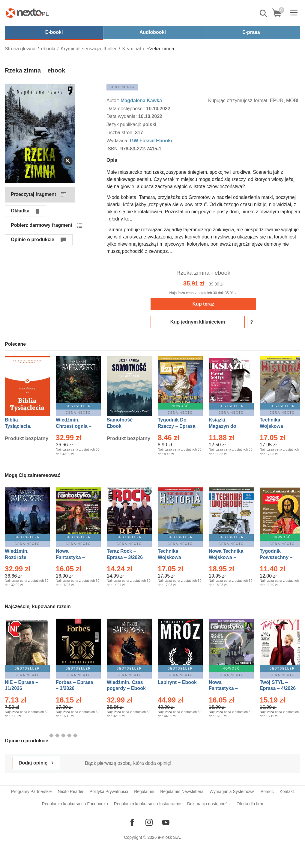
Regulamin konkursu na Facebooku (75, 803)
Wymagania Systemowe (232, 791)
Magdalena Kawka (141, 100)
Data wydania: (122, 116)
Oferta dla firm (250, 803)
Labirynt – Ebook (177, 682)
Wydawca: (118, 140)
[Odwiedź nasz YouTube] (166, 822)
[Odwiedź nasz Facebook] (132, 822)
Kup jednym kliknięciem (197, 321)
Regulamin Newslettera (182, 791)
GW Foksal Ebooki (151, 140)
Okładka (20, 210)
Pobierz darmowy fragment (41, 225)
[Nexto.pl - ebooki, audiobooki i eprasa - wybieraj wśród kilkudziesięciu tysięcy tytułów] (27, 12)
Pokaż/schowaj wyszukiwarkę (264, 13)
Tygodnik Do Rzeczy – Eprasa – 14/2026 (176, 426)
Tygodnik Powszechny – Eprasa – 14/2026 (279, 557)
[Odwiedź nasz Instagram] (149, 822)
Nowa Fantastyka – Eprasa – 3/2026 (74, 557)
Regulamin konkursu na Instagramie (147, 803)
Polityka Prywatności (109, 791)
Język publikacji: (124, 124)
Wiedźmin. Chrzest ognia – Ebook (73, 426)
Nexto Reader (70, 791)
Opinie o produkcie (32, 239)
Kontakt (287, 791)
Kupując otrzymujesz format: (238, 100)
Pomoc (267, 791)
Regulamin (144, 791)
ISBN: (113, 148)
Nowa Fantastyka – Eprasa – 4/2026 (227, 688)
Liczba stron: (120, 132)
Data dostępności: (126, 108)
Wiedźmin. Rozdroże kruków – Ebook (23, 557)
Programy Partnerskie (31, 791)
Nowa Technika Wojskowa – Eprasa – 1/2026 (227, 557)
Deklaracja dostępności (209, 803)
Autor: (113, 100)
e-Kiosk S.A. (169, 837)
